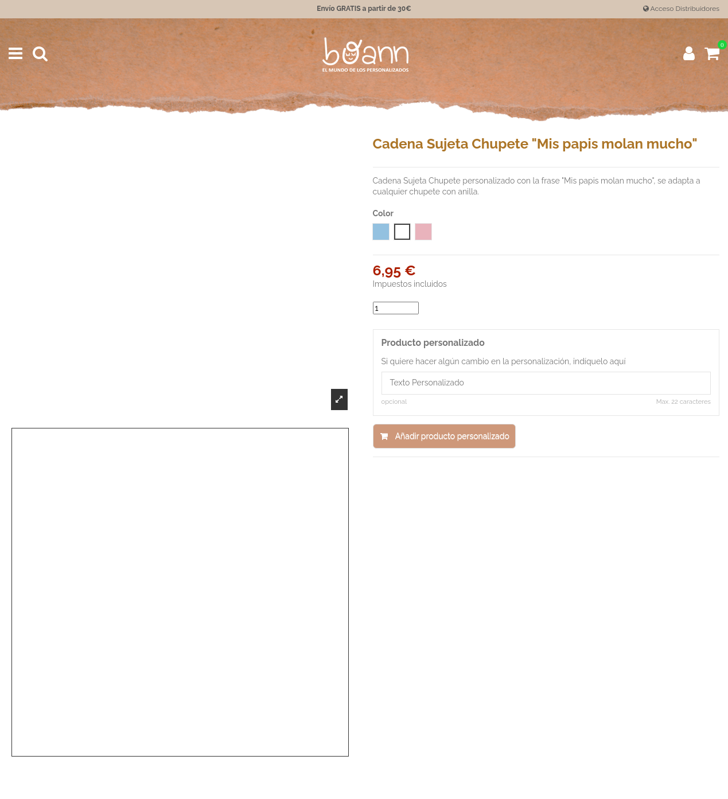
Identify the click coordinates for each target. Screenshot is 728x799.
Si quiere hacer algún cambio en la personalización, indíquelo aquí (503, 361)
